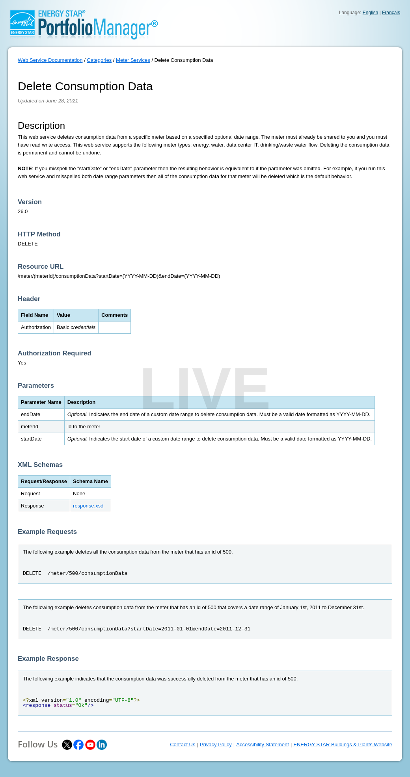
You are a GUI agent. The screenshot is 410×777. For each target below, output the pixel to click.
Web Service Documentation (50, 60)
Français (391, 12)
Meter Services (133, 60)
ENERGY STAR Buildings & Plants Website (342, 744)
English (370, 12)
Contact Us (182, 744)
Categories (99, 60)
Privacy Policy (216, 744)
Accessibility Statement (262, 744)
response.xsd (88, 506)
